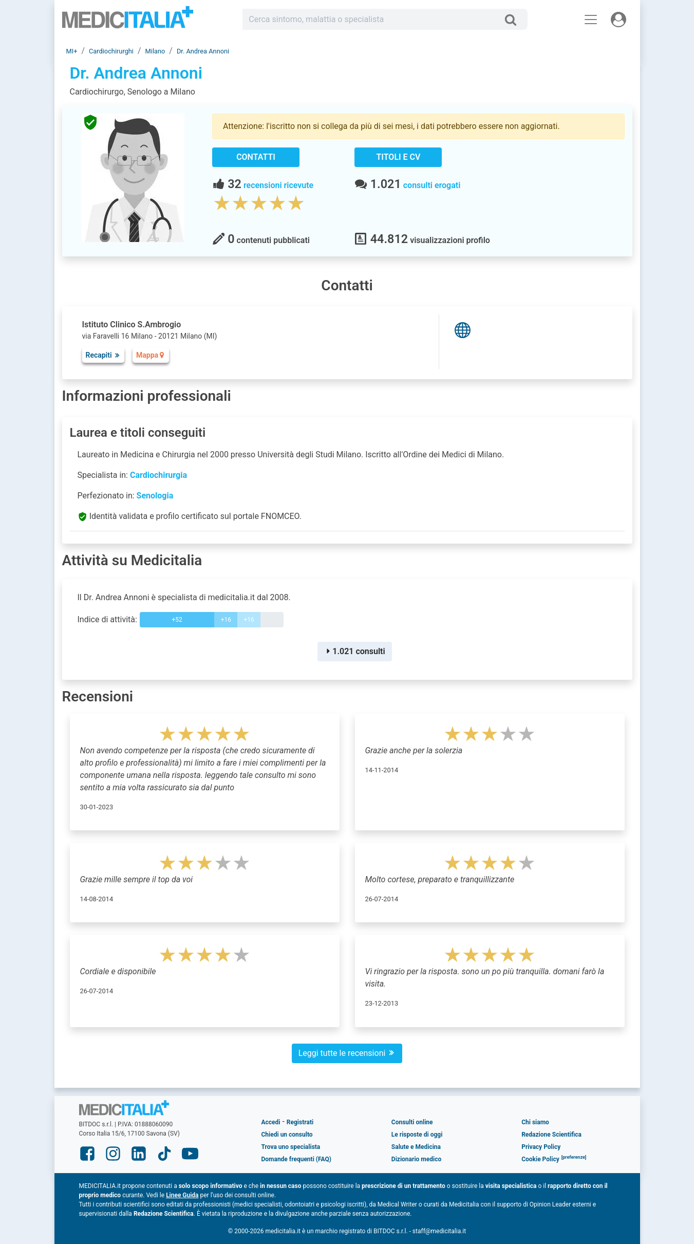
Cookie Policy (540, 1159)
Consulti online (412, 1122)
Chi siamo (535, 1122)
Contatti (255, 157)
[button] (574, 1159)
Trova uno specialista (291, 1146)
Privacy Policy (540, 1146)
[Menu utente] (618, 19)
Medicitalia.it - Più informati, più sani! (127, 21)
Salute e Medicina (416, 1146)
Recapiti (103, 355)
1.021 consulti (354, 651)
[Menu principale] (591, 19)
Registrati (300, 1122)
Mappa (150, 355)
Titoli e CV (399, 157)
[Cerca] (514, 19)
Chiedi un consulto (287, 1134)
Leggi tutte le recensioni (347, 1053)
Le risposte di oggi (416, 1134)
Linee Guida (182, 1195)
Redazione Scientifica (551, 1134)
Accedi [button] (270, 1122)
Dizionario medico (416, 1159)
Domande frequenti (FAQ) (296, 1159)
